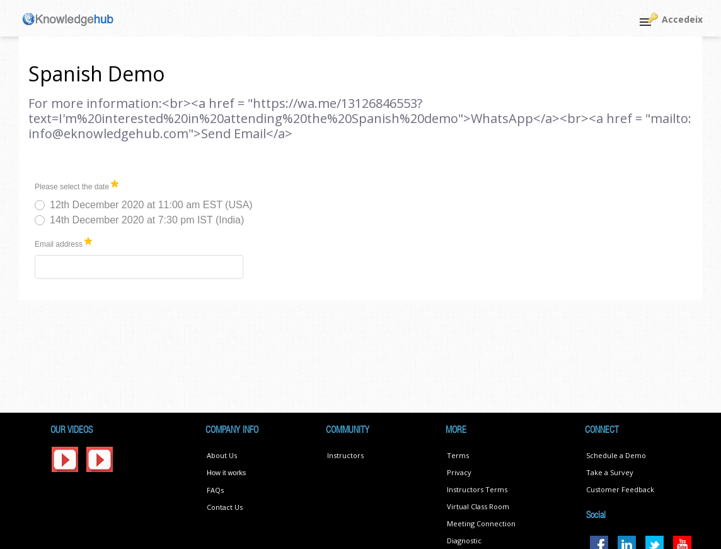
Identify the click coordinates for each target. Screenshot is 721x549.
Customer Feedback (620, 489)
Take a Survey (609, 472)
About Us (222, 455)
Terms (458, 455)
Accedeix (682, 19)
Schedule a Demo (616, 455)
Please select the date (76, 184)
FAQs (215, 490)
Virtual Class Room (478, 506)
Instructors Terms (477, 489)
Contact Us (225, 507)
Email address (63, 242)
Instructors (345, 455)
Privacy (459, 472)
